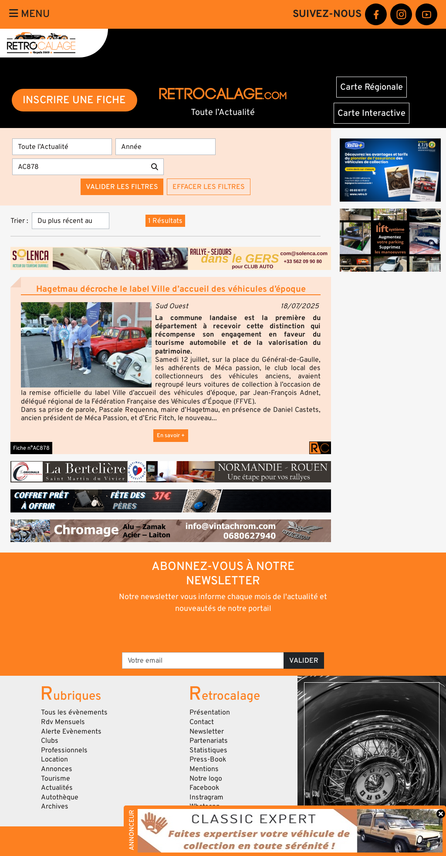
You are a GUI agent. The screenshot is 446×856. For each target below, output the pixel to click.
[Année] (165, 146)
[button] (86, 345)
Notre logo (205, 778)
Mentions (204, 769)
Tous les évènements (74, 712)
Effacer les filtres (208, 187)
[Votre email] (203, 660)
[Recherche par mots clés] (79, 166)
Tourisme (55, 778)
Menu (29, 14)
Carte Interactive (371, 113)
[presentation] (211, 632)
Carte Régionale (371, 87)
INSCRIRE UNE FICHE (74, 100)
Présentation (209, 712)
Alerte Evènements (71, 731)
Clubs (49, 740)
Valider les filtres (122, 187)
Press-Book (207, 759)
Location (54, 759)
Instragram (206, 797)
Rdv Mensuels (63, 722)
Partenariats (208, 740)
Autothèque (59, 797)
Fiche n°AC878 (31, 448)
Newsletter (206, 731)
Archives (54, 806)
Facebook (204, 787)
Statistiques (208, 750)
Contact (201, 722)
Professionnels (64, 750)
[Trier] (70, 220)
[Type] (62, 146)
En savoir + (171, 435)
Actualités (57, 787)
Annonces (56, 769)
